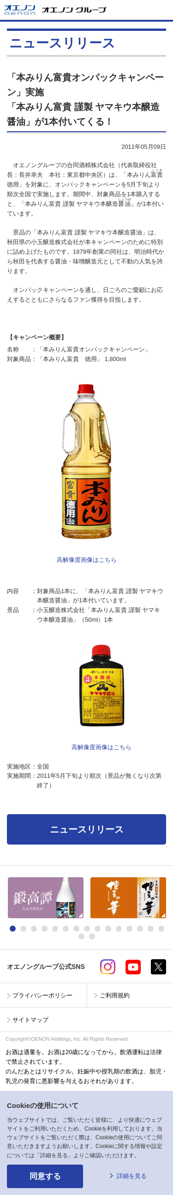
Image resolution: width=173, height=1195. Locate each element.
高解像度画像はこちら (87, 559)
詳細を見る (132, 1175)
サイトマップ (30, 1019)
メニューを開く (162, 10)
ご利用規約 (115, 995)
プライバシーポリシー (42, 995)
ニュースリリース (87, 829)
